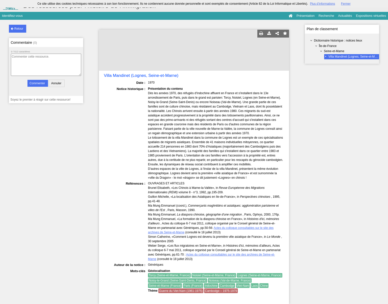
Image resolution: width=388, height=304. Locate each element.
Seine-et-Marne (334, 51)
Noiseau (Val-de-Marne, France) (230, 280)
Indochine (211, 285)
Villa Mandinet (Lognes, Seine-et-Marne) (355, 56)
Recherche (326, 16)
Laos (254, 285)
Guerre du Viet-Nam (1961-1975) (181, 291)
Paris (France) (193, 285)
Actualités (345, 16)
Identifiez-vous (12, 16)
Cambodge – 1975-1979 (221, 291)
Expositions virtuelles (371, 16)
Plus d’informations (322, 3)
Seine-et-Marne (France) (165, 285)
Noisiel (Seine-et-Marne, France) (213, 275)
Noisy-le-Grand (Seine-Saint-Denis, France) (177, 280)
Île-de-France (328, 46)
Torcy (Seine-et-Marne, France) (169, 275)
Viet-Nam (243, 285)
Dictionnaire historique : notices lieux (338, 40)
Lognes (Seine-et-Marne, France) (259, 275)
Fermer (346, 3)
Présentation (305, 16)
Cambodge (227, 285)
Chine (264, 285)
